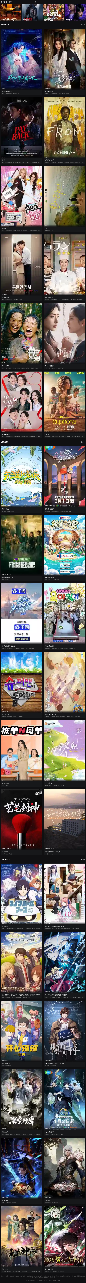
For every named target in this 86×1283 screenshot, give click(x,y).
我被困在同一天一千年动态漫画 (54, 1063)
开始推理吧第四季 (7, 577)
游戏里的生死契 (7, 91)
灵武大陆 (5, 1200)
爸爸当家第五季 (50, 577)
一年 (46, 228)
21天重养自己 (49, 783)
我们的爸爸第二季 (50, 714)
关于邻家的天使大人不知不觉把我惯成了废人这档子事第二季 (21, 995)
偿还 (3, 160)
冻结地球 (5, 926)
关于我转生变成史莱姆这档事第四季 (56, 995)
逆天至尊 (47, 1200)
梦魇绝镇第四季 (50, 160)
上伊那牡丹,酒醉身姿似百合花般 (55, 926)
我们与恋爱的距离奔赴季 (52, 852)
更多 (83, 24)
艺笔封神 (5, 852)
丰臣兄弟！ (5, 366)
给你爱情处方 (6, 434)
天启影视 (4, 2)
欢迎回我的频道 (50, 366)
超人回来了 (5, 714)
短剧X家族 (5, 509)
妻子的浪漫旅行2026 (8, 646)
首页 (10, 2)
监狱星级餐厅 (49, 297)
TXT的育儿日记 (49, 646)
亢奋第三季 (48, 434)
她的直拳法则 (49, 91)
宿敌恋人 (5, 228)
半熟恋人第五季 (50, 509)
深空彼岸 (5, 1132)
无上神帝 (5, 1269)
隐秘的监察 (5, 297)
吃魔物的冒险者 (50, 1269)
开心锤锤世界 (6, 1063)
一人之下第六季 (50, 1132)
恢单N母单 (5, 783)
